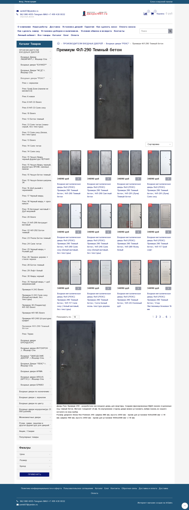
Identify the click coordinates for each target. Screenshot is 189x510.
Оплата (75, 35)
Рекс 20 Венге (29, 217)
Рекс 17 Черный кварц (32, 195)
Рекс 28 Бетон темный (33, 265)
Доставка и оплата (148, 488)
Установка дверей (72, 26)
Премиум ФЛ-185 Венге (33, 312)
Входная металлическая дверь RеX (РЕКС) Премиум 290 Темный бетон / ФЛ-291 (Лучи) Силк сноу (159, 190)
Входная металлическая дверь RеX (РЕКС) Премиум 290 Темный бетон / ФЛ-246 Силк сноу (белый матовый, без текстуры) (99, 245)
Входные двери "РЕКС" (117, 43)
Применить (34, 474)
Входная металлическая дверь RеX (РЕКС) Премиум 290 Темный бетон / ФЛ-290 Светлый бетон (99, 190)
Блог (66, 35)
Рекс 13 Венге (29, 140)
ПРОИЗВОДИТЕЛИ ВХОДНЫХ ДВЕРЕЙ (83, 43)
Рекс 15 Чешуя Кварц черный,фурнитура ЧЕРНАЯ (35, 158)
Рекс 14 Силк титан (31, 145)
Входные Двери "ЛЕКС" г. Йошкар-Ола (33, 364)
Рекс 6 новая (28, 96)
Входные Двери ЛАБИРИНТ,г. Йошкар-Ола (34, 58)
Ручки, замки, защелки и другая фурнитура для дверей (34, 424)
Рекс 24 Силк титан (31, 243)
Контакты (119, 31)
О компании (24, 26)
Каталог (56, 35)
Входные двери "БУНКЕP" (34, 64)
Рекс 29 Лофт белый (32, 270)
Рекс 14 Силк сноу (31, 151)
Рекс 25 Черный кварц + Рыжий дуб (34, 250)
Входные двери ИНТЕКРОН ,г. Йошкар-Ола (34, 349)
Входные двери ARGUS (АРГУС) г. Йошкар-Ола (32, 378)
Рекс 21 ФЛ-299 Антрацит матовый (35, 223)
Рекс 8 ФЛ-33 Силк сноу (34, 107)
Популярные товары (29, 437)
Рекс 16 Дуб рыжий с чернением (32, 189)
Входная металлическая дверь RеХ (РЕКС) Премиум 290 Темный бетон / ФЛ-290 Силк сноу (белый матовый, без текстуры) (69, 245)
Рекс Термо (27, 334)
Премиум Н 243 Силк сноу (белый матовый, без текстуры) (35, 297)
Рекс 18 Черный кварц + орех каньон (36, 202)
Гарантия (89, 26)
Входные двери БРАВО (32, 384)
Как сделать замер (28, 31)
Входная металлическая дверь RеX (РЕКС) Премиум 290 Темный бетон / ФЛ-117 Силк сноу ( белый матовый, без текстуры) (69, 301)
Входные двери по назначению (34, 391)
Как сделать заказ (106, 26)
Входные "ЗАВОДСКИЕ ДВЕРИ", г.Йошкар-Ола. (32, 357)
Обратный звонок (27, 17)
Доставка (55, 26)
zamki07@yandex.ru (28, 11)
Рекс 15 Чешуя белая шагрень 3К (36, 181)
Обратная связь (129, 488)
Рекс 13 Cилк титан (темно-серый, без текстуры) (35, 125)
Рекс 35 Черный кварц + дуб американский (36, 283)
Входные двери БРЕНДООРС (28, 341)
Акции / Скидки (26, 431)
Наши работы (40, 26)
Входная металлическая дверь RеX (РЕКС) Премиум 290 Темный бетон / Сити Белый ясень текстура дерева (99, 300)
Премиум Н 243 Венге (32, 289)
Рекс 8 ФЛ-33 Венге (32, 102)
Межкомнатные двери (30, 417)
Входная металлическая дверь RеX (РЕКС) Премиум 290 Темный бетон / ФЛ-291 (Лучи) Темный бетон (129, 190)
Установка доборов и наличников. (60, 31)
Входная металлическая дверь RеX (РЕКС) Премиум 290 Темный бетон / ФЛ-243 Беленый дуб (129, 300)
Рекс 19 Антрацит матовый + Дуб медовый (36, 210)
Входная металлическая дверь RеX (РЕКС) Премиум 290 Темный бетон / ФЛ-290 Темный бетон (69, 190)
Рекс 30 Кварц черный (33, 276)
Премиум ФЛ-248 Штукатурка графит (36, 319)
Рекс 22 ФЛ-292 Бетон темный (33, 231)
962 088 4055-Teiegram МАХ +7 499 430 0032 (42, 14)
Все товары (44, 35)
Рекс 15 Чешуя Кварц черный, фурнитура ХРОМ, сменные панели (36, 167)
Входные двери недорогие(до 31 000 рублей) (35, 410)
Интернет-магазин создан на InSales (155, 503)
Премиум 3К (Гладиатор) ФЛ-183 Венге (34, 306)
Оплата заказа (127, 26)
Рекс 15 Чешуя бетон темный (36, 174)
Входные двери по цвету (31, 403)
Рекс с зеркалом (30, 83)
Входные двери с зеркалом (32, 397)
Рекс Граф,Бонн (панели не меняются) (35, 89)
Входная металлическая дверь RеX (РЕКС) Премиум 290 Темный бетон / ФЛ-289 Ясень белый (129, 243)
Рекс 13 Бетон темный (33, 119)
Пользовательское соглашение (78, 488)
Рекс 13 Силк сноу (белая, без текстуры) (34, 133)
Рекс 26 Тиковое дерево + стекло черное (35, 258)
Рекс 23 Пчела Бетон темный (36, 238)
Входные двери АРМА (31, 371)
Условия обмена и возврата (96, 31)
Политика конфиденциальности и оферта (41, 488)
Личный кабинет (27, 35)
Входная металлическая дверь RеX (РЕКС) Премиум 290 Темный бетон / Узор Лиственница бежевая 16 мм (159, 301)
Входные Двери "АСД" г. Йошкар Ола (33, 71)
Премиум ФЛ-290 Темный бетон (35, 327)
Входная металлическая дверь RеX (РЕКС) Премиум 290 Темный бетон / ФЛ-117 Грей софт (159, 243)
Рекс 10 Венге (29, 113)
